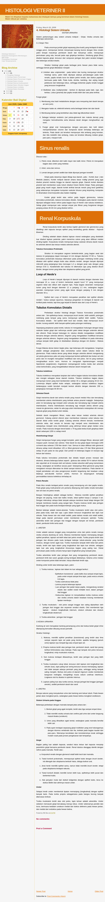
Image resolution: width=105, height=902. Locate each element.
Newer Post (40, 891)
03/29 (8, 91)
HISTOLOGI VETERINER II (35, 10)
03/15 (8, 73)
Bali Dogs (5, 57)
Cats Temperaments (9, 61)
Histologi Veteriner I (9, 54)
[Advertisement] (13, 180)
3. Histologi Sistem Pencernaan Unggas (18, 79)
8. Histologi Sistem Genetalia (14, 89)
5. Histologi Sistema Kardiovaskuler (16, 83)
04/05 (8, 93)
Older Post (99, 891)
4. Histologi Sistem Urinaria (14, 81)
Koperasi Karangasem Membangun (14, 56)
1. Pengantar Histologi (12, 75)
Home (70, 891)
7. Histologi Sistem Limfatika (14, 87)
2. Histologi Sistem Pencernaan (15, 77)
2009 (6, 71)
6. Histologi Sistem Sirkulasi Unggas (17, 85)
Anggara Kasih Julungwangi (17, 133)
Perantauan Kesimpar (9, 59)
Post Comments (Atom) (56, 896)
